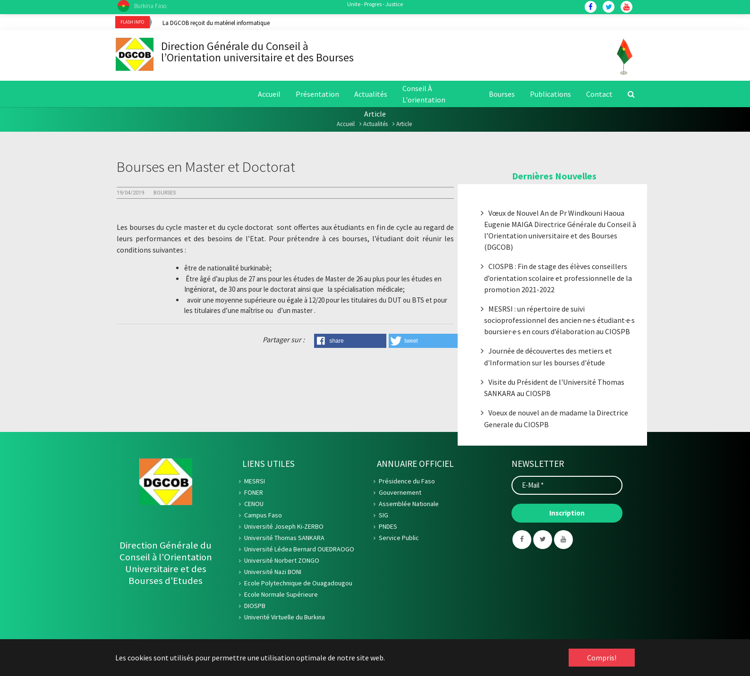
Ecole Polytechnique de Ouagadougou (298, 584)
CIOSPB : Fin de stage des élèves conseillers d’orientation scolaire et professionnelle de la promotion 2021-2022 (558, 279)
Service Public (399, 539)
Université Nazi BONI (272, 573)
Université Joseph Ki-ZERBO (284, 528)
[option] (398, 22)
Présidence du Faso (407, 482)
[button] (350, 342)
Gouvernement (400, 494)
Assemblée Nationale (409, 505)
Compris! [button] (601, 657)
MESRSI (254, 482)
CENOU (254, 505)
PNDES (388, 528)
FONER (253, 494)
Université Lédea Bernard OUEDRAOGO (299, 550)
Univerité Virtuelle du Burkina (284, 618)
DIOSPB (254, 607)
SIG (383, 516)
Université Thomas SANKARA (284, 539)
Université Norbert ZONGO (281, 562)
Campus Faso (263, 516)
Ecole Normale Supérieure (281, 596)
